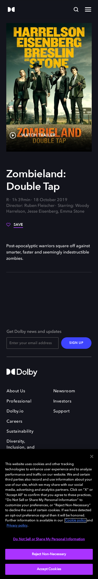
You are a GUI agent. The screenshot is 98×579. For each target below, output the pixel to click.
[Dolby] (11, 10)
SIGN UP (76, 343)
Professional (19, 401)
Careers (14, 422)
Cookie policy (75, 520)
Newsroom (64, 391)
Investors (62, 401)
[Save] (14, 226)
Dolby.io (15, 411)
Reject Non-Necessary (49, 554)
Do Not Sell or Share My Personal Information (49, 539)
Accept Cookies (49, 569)
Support (61, 411)
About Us (16, 391)
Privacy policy (17, 525)
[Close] (91, 456)
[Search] (76, 9)
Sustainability (20, 431)
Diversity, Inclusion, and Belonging (20, 447)
